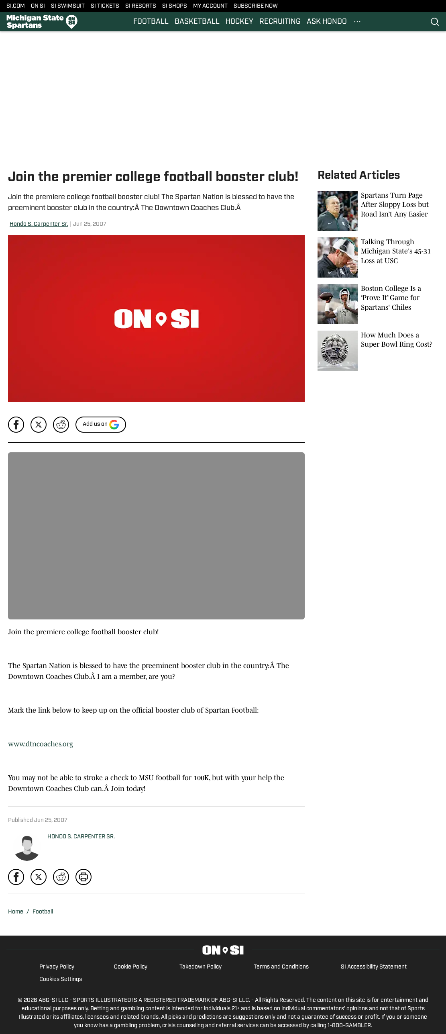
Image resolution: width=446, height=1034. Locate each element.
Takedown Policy (200, 967)
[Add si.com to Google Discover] (100, 425)
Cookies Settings (60, 980)
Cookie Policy (130, 967)
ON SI (38, 6)
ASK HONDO (327, 22)
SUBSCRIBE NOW (256, 6)
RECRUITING (280, 22)
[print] (83, 877)
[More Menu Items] (357, 21)
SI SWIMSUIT (68, 6)
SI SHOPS (174, 6)
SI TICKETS (105, 6)
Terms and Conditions (281, 967)
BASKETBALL (197, 22)
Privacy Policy (56, 967)
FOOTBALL (151, 22)
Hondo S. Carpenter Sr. (39, 224)
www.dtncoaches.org (40, 744)
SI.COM (15, 6)
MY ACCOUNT (210, 6)
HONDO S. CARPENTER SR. (81, 837)
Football (43, 912)
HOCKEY (239, 22)
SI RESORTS (140, 6)
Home (15, 912)
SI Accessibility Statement (374, 967)
